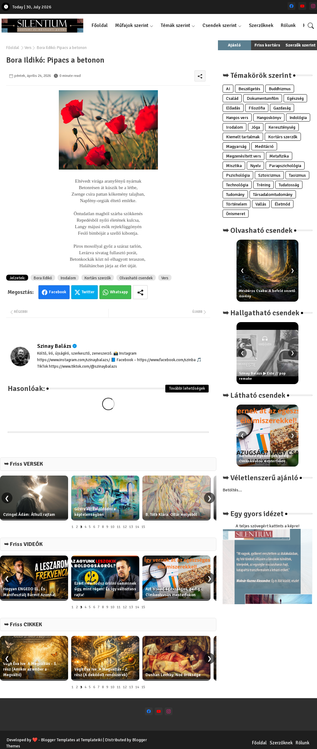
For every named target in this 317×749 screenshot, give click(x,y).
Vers (28, 47)
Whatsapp (119, 292)
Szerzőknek (261, 25)
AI (228, 88)
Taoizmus (297, 175)
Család (232, 98)
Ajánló (234, 45)
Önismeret (235, 213)
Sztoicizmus (269, 175)
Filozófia (257, 108)
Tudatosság (289, 185)
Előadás (233, 108)
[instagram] (313, 6)
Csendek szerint (219, 25)
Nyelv (255, 165)
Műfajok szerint (131, 25)
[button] (311, 26)
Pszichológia (238, 175)
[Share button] (140, 292)
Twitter (88, 292)
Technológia (237, 185)
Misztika (234, 165)
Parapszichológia (285, 165)
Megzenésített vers (243, 156)
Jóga (255, 127)
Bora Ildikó (43, 278)
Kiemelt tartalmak (243, 137)
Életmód (282, 204)
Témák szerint (175, 25)
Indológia (298, 117)
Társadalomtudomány (273, 194)
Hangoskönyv (269, 117)
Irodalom (68, 278)
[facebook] (291, 6)
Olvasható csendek (136, 278)
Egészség (295, 98)
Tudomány (235, 194)
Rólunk (288, 25)
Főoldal (100, 25)
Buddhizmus (280, 88)
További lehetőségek (187, 388)
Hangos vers (237, 117)
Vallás (260, 204)
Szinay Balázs (54, 346)
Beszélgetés (249, 88)
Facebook (57, 292)
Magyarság (236, 146)
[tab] (99, 25)
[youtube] (302, 6)
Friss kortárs (267, 45)
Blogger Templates (58, 739)
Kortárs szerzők (98, 278)
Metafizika (279, 156)
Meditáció (264, 146)
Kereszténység (281, 127)
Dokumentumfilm (263, 98)
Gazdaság (282, 108)
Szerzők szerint (300, 45)
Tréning (263, 185)
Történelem (236, 204)
